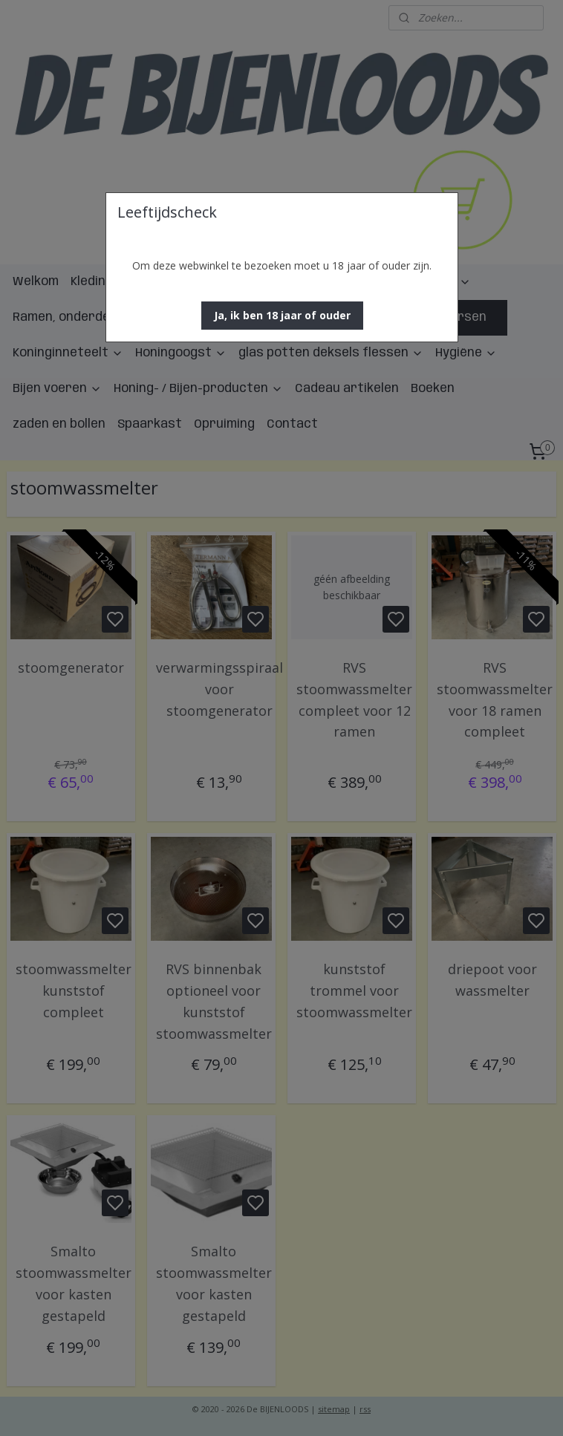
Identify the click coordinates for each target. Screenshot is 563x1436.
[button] (282, 315)
